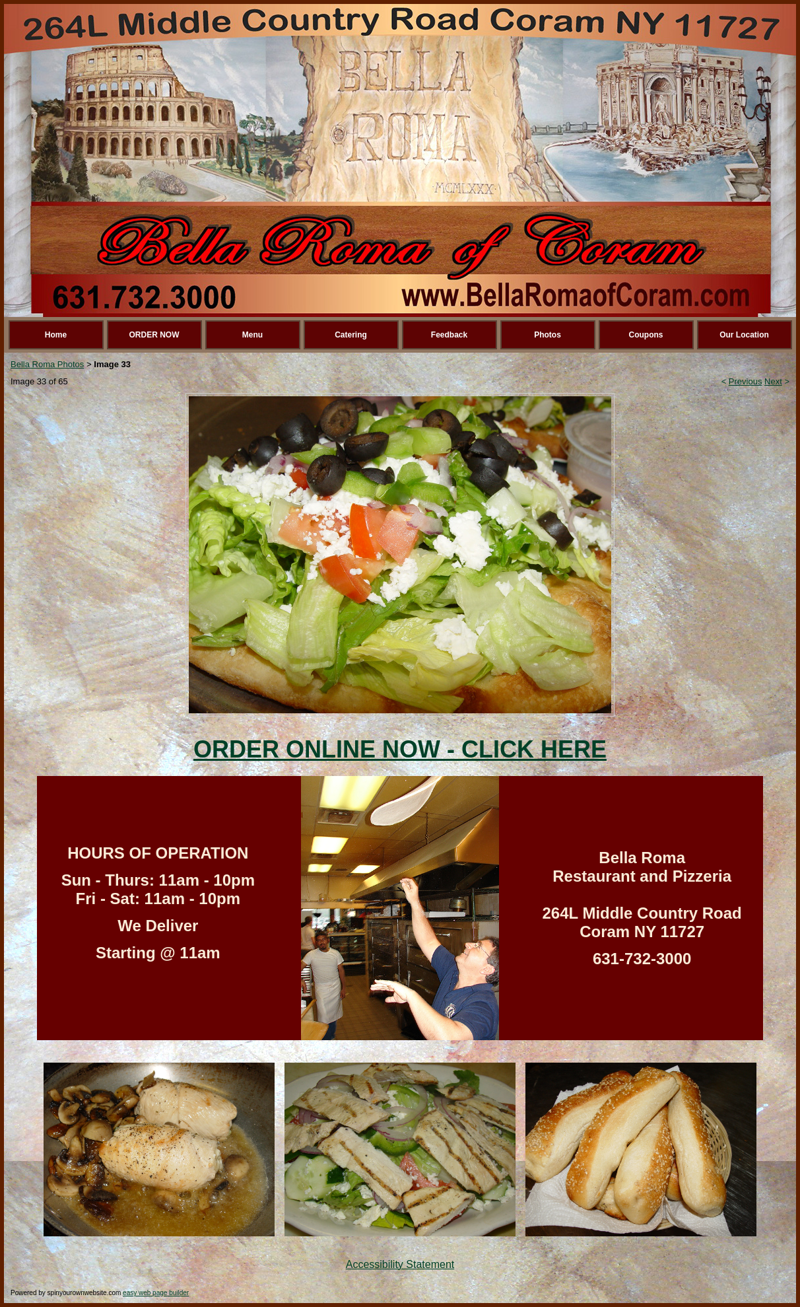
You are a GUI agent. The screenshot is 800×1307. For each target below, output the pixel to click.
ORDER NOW (154, 334)
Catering (351, 334)
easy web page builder (156, 1292)
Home (56, 334)
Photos (547, 334)
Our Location (744, 334)
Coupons (646, 334)
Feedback (449, 334)
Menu (252, 334)
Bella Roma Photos (47, 364)
